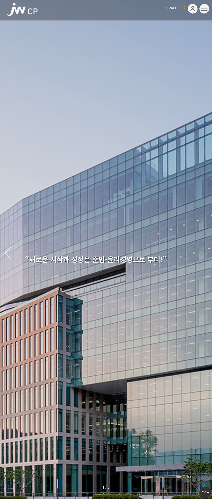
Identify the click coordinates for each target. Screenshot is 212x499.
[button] (204, 253)
